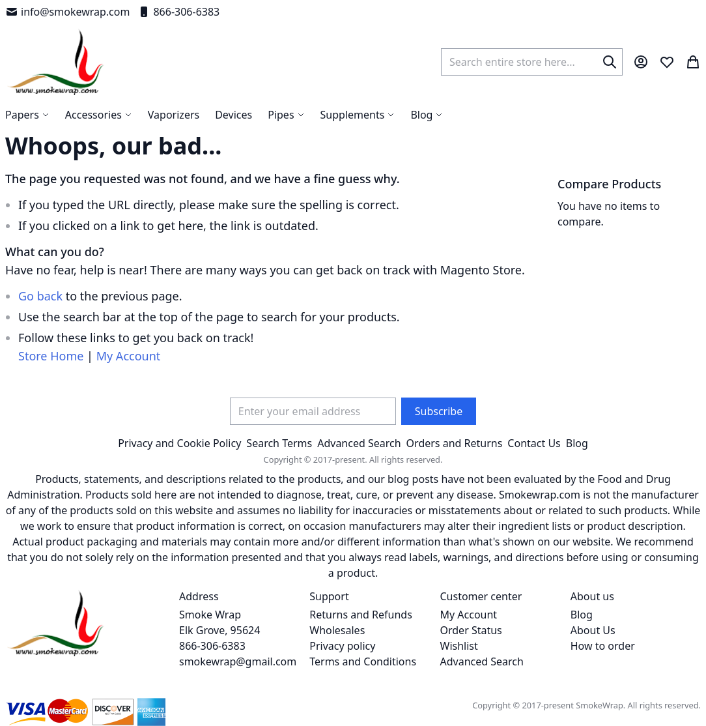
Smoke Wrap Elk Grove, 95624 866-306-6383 (219, 630)
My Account (128, 356)
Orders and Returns (454, 443)
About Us (593, 630)
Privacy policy (342, 646)
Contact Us (533, 443)
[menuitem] (426, 114)
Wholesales (337, 630)
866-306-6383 (178, 12)
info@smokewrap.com (67, 12)
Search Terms (279, 443)
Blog (577, 443)
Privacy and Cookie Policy (179, 443)
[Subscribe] (438, 411)
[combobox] (532, 62)
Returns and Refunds (360, 614)
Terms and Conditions (362, 661)
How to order (603, 646)
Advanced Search (359, 443)
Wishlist (459, 646)
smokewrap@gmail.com (237, 661)
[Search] (609, 62)
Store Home (50, 356)
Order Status (471, 630)
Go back (40, 296)
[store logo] (55, 61)
